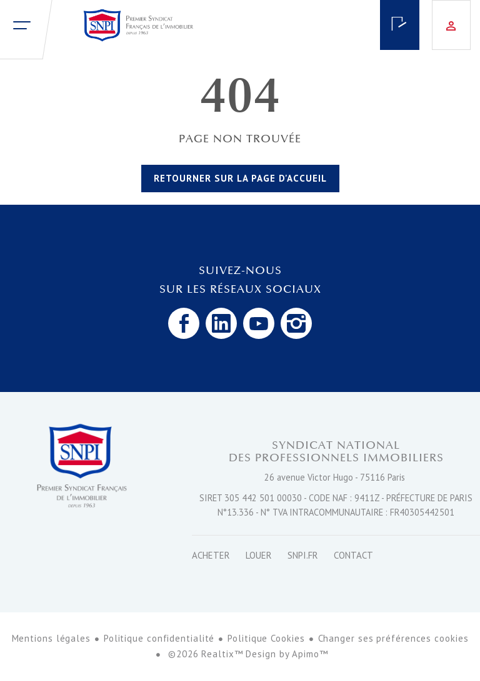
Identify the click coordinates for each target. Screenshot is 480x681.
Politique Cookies (266, 638)
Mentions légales (51, 638)
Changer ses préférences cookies (393, 638)
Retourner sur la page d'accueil (240, 178)
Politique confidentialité (159, 638)
